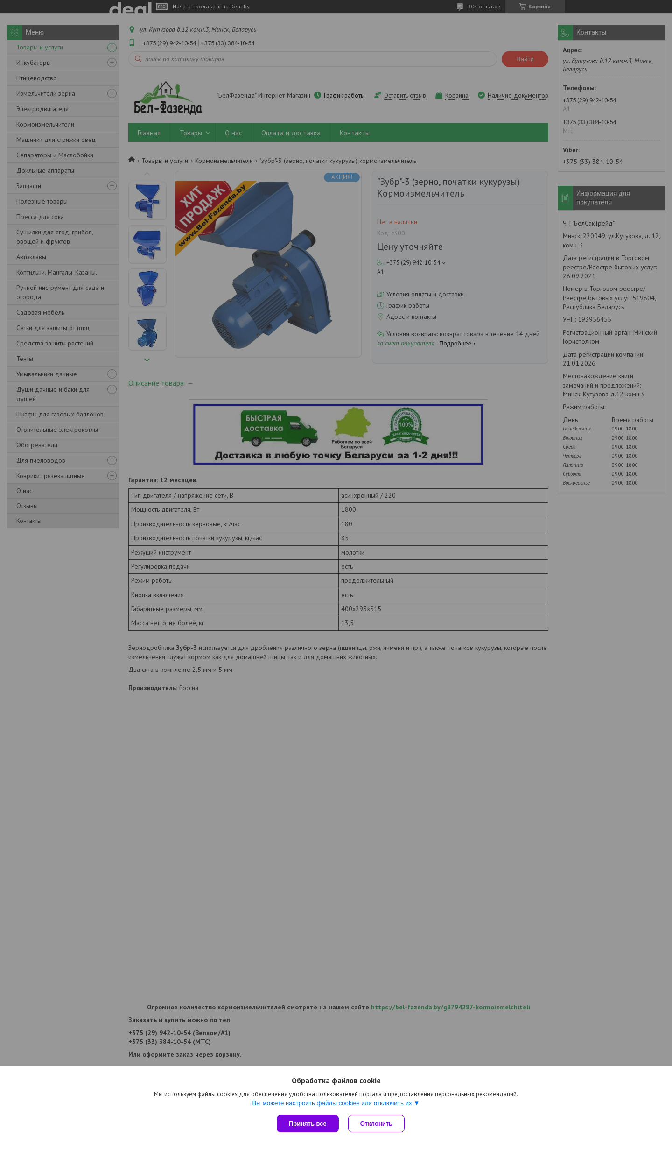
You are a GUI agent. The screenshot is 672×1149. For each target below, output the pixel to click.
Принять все (308, 1123)
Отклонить (376, 1123)
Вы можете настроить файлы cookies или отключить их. (332, 1103)
